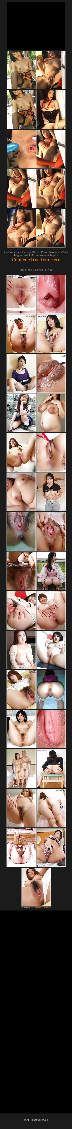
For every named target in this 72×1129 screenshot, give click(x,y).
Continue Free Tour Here (36, 259)
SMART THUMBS (42, 907)
